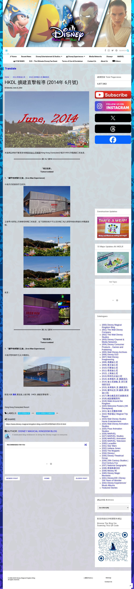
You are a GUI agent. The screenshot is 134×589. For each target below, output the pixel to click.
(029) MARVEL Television (114, 441)
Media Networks (95, 56)
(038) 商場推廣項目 (111, 468)
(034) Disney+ (108, 453)
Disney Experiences (75, 56)
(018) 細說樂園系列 (111, 398)
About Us (104, 61)
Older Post (81, 478)
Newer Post (12, 478)
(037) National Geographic (114, 465)
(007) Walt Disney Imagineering (110, 358)
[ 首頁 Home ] (88, 578)
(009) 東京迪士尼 (110, 365)
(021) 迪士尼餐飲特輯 (112, 411)
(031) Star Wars (109, 446)
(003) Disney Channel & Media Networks (113, 340)
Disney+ (110, 56)
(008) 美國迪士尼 (110, 362)
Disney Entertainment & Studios (49, 56)
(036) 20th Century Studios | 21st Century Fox (115, 461)
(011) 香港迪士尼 (19, 77)
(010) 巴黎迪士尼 (110, 368)
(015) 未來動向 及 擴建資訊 (114, 387)
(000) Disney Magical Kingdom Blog (112, 326)
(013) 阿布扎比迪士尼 (112, 376)
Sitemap (108, 578)
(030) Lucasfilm (109, 443)
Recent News (26, 56)
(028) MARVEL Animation (114, 438)
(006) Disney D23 (110, 354)
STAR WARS (19, 61)
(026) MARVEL (109, 433)
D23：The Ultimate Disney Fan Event (43, 61)
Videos (117, 61)
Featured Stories (109, 488)
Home (13, 56)
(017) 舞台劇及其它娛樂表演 (115, 396)
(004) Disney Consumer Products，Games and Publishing (113, 347)
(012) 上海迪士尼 (110, 373)
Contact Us (92, 61)
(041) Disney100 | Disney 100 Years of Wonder (113, 479)
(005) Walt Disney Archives (114, 352)
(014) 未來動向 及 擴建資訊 (39, 77)
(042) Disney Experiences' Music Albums (114, 484)
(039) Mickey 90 (109, 471)
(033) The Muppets (111, 451)
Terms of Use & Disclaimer (72, 61)
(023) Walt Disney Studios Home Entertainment (114, 420)
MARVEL (120, 56)
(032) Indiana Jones (111, 448)
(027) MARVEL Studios (112, 436)
